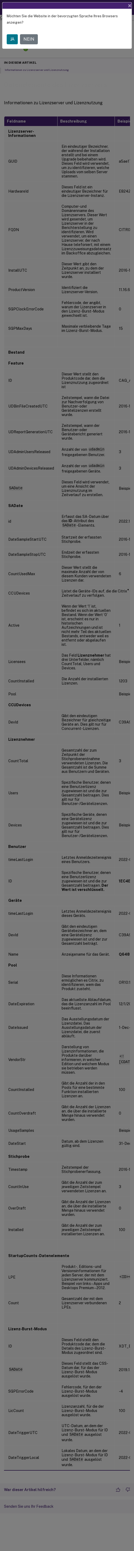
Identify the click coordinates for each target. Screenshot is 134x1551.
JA (12, 39)
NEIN (28, 39)
